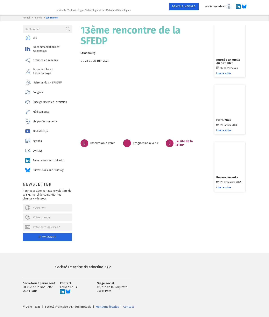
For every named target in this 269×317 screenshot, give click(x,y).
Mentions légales (107, 306)
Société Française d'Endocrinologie (67, 266)
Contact (128, 306)
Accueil (26, 17)
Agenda (38, 17)
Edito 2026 (224, 120)
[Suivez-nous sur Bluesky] (244, 6)
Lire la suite (224, 73)
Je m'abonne (47, 236)
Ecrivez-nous (68, 286)
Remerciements (228, 177)
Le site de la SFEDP (184, 143)
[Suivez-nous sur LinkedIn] (238, 6)
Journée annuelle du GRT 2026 (229, 61)
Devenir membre (183, 6)
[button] (48, 37)
